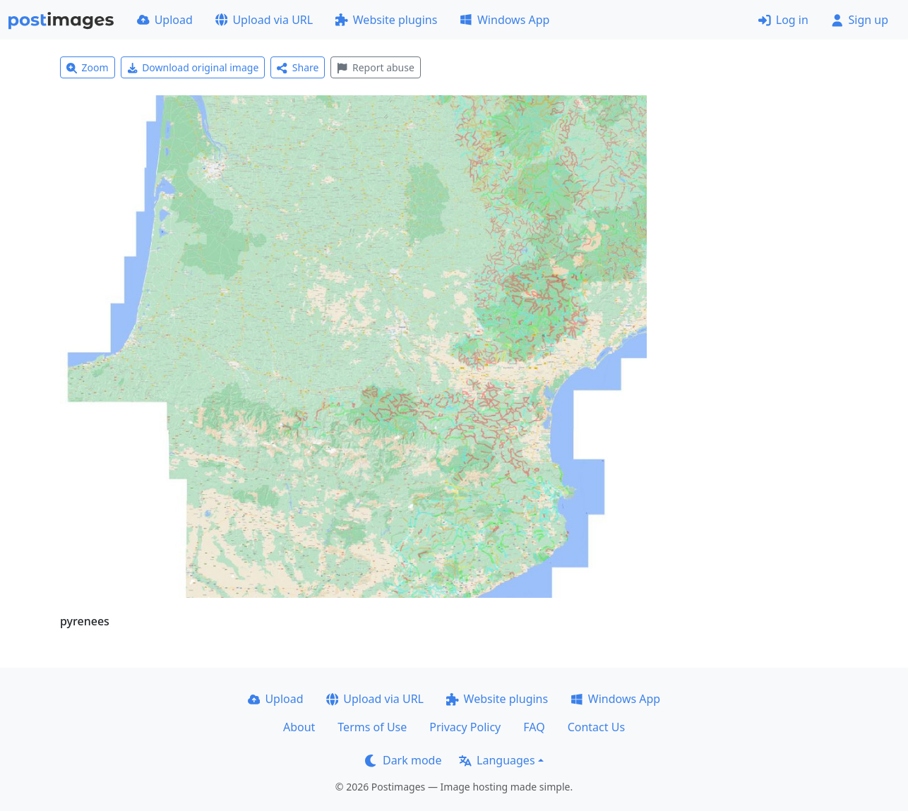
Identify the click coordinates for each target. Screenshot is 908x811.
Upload (165, 20)
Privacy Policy (465, 727)
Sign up (859, 20)
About (299, 727)
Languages (496, 760)
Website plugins (386, 20)
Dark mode (403, 760)
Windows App (504, 20)
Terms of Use (372, 727)
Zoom (87, 67)
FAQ (533, 727)
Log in (783, 20)
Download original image (193, 67)
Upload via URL (264, 20)
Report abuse (375, 67)
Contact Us (596, 727)
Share (297, 67)
